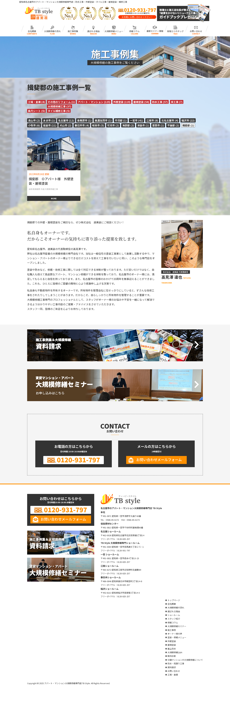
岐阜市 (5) (98, 125)
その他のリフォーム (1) (61, 102)
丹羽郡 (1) (121, 120)
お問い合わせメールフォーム (159, 459)
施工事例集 (73, 29)
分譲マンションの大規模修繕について (185, 659)
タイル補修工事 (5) (59, 111)
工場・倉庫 (173, 674)
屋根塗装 (172, 644)
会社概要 (32, 29)
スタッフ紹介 (174, 618)
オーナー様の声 (175, 633)
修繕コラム (134, 29)
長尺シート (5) (36, 111)
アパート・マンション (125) (94, 102)
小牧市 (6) (34, 125)
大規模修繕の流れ (52, 29)
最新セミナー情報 (155, 29)
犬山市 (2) (65, 125)
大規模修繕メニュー (113, 29)
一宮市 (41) (136, 120)
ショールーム (174, 615)
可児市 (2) (113, 125)
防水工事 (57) (160, 102)
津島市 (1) (143, 125)
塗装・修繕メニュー (177, 637)
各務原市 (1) (84, 120)
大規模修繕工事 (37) (59, 106)
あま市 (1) (49, 120)
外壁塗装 (172, 641)
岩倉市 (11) (49, 125)
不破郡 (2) (173, 125)
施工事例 (172, 630)
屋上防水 (172, 648)
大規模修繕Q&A (175, 652)
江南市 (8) (152, 120)
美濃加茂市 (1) (103, 120)
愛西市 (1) (158, 125)
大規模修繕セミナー (177, 626)
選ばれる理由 (93, 29)
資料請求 (172, 667)
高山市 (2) (34, 120)
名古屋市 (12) (66, 120)
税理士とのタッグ (175, 29)
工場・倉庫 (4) (36, 102)
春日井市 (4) (82, 125)
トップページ (174, 600)
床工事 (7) (177, 102)
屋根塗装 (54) (141, 102)
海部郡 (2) (128, 125)
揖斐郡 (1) (188, 125)
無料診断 (172, 656)
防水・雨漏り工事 (176, 663)
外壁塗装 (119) (121, 102)
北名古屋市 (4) (169, 120)
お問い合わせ (196, 29)
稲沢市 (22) (188, 120)
